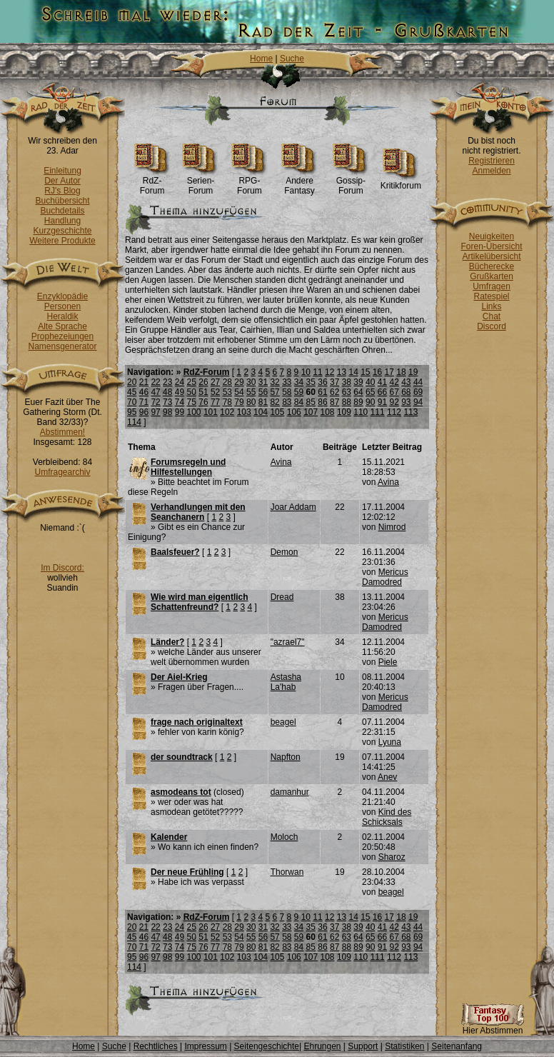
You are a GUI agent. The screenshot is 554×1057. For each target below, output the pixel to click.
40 (370, 382)
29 (238, 382)
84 (298, 402)
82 (274, 402)
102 (227, 412)
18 (401, 372)
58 (286, 392)
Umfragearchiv (62, 472)
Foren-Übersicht (491, 246)
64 (358, 392)
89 (358, 402)
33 (286, 382)
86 (322, 402)
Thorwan (287, 872)
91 (382, 402)
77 (215, 402)
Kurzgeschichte (62, 231)
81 (263, 402)
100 (194, 412)
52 (215, 392)
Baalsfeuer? (175, 552)
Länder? (167, 642)
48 (167, 392)
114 (134, 422)
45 (131, 392)
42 (393, 382)
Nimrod (392, 527)
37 (334, 382)
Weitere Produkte (62, 241)
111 (378, 412)
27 (215, 382)
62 (334, 392)
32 (274, 382)
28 (227, 382)
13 (341, 372)
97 (155, 412)
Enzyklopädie (62, 296)
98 (167, 412)
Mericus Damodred (385, 577)
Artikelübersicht (491, 256)
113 (410, 412)
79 (238, 402)
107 (310, 412)
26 (203, 382)
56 (263, 392)
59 (298, 392)
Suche (292, 59)
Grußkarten (491, 276)
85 (311, 402)
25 (191, 382)
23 (167, 382)
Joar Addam (293, 507)
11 (317, 372)
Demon (284, 552)
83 (286, 402)
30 (251, 382)
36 (322, 382)
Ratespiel (491, 296)
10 (306, 372)
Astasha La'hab (286, 682)
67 (393, 392)
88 (346, 402)
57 (274, 392)
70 (131, 402)
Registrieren (491, 161)
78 (227, 402)
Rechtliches (156, 1046)
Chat (491, 316)
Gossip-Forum (351, 182)
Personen (62, 306)
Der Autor (62, 181)
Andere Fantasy (299, 182)
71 (143, 402)
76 (203, 402)
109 (344, 412)
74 (179, 402)
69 (418, 392)
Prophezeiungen (62, 336)
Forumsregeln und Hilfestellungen (188, 467)
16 (377, 372)
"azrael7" (288, 642)
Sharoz (392, 857)
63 (346, 392)
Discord (491, 326)
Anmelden (491, 171)
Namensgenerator (62, 346)
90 (370, 402)
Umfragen (491, 286)
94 (418, 402)
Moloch (284, 837)
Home (261, 59)
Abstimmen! (62, 432)
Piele (388, 662)
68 (406, 392)
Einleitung (62, 171)
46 (143, 392)
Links (491, 306)
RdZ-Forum (152, 182)
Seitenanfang (456, 1046)
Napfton (286, 757)
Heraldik (62, 316)
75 (191, 402)
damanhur (290, 792)
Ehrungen (322, 1046)
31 (263, 382)
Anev (387, 777)
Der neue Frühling (187, 872)
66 (382, 392)
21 (143, 382)
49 (179, 392)
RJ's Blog (62, 191)
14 (353, 372)
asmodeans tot (181, 792)
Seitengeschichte (266, 1046)
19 (413, 372)
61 (322, 392)
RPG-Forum (249, 182)
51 (203, 392)
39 (358, 382)
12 (329, 372)
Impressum (205, 1046)
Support (363, 1046)
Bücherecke (491, 266)
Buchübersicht (62, 201)
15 (365, 372)
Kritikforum (401, 182)
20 (131, 382)
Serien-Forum (200, 182)
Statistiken (404, 1046)
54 (238, 392)
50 (191, 392)
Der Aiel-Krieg (179, 677)
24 (179, 382)
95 (131, 412)
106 (294, 412)
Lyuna (389, 742)
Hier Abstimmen (492, 1027)
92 (393, 402)
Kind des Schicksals (386, 817)
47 (155, 392)
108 (328, 412)
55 (251, 392)
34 (298, 382)
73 (167, 402)
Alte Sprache (62, 326)
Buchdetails (62, 211)
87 (334, 402)
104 (260, 412)
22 (155, 382)
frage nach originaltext (197, 722)
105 (277, 412)
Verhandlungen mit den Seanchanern (198, 512)
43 (406, 382)
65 (370, 392)
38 (346, 382)
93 (406, 402)
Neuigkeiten (491, 236)
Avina (281, 462)
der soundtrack (182, 757)
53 (227, 392)
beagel (283, 722)
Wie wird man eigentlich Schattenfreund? (199, 602)
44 (418, 382)
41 (382, 382)
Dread (282, 597)
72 (155, 402)
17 (389, 372)
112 (394, 412)
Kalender (169, 837)
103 (244, 412)
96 (143, 412)
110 (360, 412)
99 (179, 412)
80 (251, 402)
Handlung (62, 221)
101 (210, 412)
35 (311, 382)
